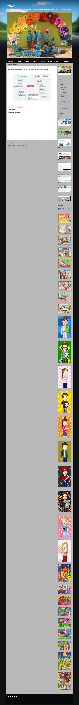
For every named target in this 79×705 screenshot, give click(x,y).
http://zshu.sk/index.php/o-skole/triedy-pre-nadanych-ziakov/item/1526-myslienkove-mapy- (28, 69)
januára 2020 (63, 109)
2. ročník (26, 61)
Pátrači (10, 6)
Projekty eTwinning (53, 61)
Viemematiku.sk (61, 211)
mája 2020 (63, 104)
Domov (10, 61)
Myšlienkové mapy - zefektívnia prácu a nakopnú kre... (65, 95)
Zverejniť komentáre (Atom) (21, 145)
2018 (61, 113)
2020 (61, 84)
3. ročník (34, 61)
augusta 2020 (63, 91)
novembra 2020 (64, 87)
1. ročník (18, 61)
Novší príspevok (12, 143)
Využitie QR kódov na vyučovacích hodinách (66, 102)
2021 (61, 82)
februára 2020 (64, 108)
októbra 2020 (63, 89)
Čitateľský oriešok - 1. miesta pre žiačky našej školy (66, 99)
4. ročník (42, 61)
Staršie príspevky (51, 143)
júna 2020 (63, 92)
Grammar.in (60, 205)
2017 (61, 115)
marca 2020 (63, 106)
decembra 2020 (64, 85)
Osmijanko (65, 61)
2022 (61, 81)
